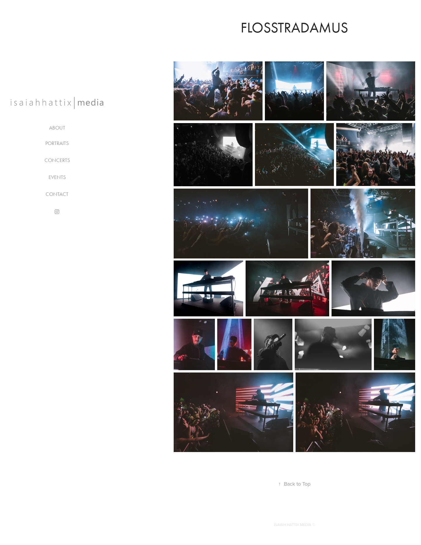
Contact (57, 194)
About (57, 128)
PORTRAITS (57, 143)
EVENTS (57, 177)
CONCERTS (57, 160)
